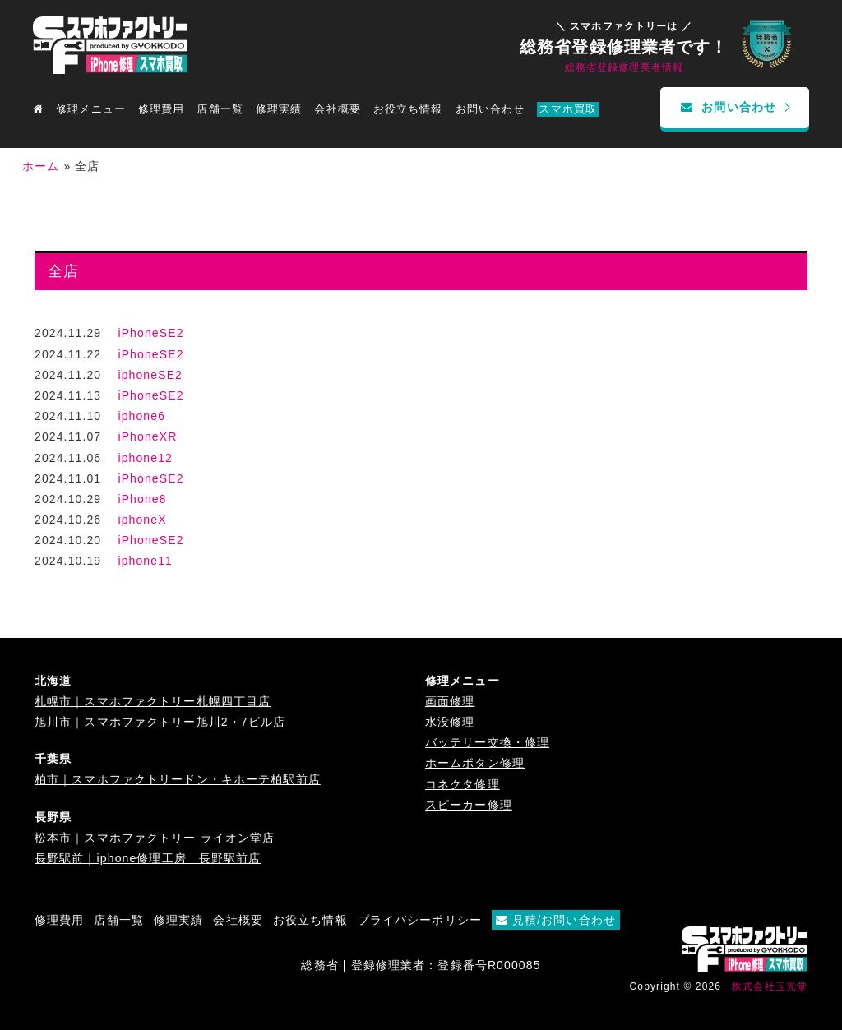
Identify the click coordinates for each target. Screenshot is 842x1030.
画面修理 (449, 701)
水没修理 (449, 721)
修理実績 (279, 109)
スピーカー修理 (468, 804)
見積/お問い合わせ (556, 919)
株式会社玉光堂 (769, 986)
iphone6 (141, 416)
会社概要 (337, 109)
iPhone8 (142, 499)
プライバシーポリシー (420, 919)
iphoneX (142, 519)
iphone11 (145, 560)
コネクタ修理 (462, 784)
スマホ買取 (568, 109)
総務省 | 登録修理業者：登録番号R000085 (420, 965)
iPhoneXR (147, 436)
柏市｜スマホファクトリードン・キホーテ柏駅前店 (178, 779)
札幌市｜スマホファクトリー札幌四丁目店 (153, 701)
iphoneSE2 (150, 374)
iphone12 (145, 457)
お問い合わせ (490, 109)
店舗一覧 (118, 919)
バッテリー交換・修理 (487, 742)
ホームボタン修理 (475, 762)
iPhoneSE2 (150, 332)
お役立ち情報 (408, 109)
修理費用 (161, 109)
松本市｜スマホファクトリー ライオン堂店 (155, 837)
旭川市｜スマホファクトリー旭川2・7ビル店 (160, 721)
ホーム (40, 166)
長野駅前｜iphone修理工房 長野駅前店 (148, 858)
